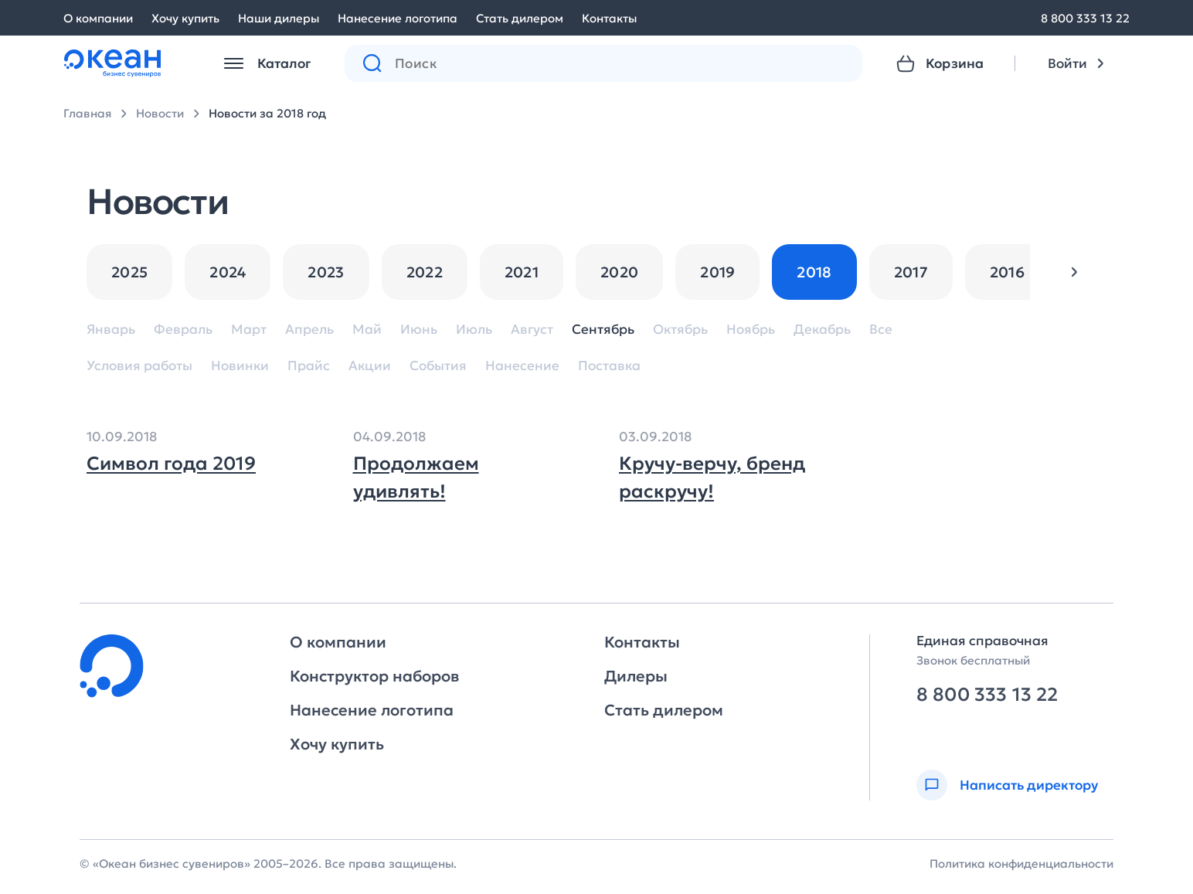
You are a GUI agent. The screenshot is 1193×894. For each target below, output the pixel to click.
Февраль (183, 329)
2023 (326, 272)
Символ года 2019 (171, 463)
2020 (619, 272)
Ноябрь (750, 329)
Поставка (609, 365)
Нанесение (522, 365)
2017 (911, 272)
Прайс (308, 365)
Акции (369, 365)
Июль (474, 329)
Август (532, 329)
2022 (424, 272)
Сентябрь (603, 329)
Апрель (309, 329)
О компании (98, 18)
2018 (814, 272)
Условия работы (139, 365)
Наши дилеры (278, 18)
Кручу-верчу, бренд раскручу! (712, 477)
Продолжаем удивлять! (416, 477)
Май (367, 329)
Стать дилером (519, 18)
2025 (129, 272)
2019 (717, 272)
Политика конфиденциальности (1021, 863)
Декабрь (822, 329)
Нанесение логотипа (397, 18)
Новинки (240, 365)
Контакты (609, 18)
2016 (1007, 272)
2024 (227, 272)
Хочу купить (185, 18)
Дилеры (636, 676)
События (438, 365)
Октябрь (680, 329)
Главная (87, 113)
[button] (1074, 272)
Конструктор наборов (374, 676)
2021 (522, 272)
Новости (160, 113)
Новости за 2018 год (267, 113)
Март (249, 329)
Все (880, 329)
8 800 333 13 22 (1085, 18)
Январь (111, 329)
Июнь (418, 329)
